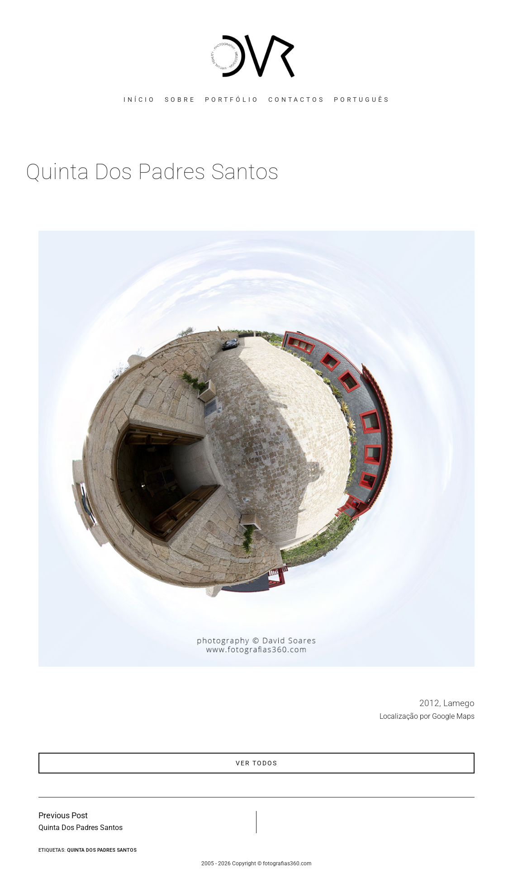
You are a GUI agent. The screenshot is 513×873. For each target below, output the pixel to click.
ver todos (256, 763)
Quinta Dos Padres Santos (102, 850)
